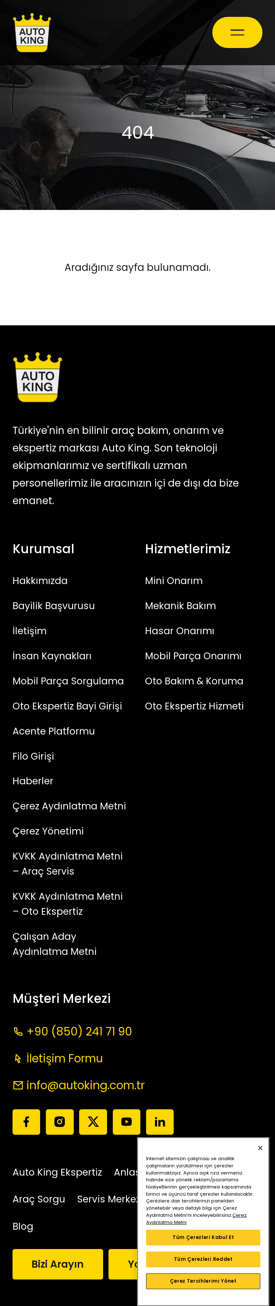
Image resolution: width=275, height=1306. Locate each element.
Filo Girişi (33, 756)
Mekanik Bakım (180, 605)
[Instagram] (59, 1122)
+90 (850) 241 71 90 (79, 1031)
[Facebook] (26, 1122)
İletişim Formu (64, 1058)
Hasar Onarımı (179, 630)
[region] (203, 1221)
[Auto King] (32, 33)
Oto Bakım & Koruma (194, 681)
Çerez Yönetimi (48, 831)
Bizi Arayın (58, 1264)
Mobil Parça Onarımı (193, 655)
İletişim (30, 630)
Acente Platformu (54, 731)
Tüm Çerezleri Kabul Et (203, 1237)
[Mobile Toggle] (237, 32)
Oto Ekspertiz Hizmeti (194, 706)
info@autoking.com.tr (85, 1085)
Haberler (33, 781)
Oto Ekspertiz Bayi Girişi (67, 706)
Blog (23, 1226)
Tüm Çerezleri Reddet (203, 1259)
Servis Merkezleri (116, 1199)
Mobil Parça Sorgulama (68, 681)
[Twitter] (93, 1122)
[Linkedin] (160, 1122)
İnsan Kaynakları (52, 655)
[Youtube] (126, 1122)
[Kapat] (260, 1148)
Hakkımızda (40, 580)
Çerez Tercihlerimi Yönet (203, 1281)
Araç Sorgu (39, 1199)
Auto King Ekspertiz (57, 1172)
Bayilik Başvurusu (54, 605)
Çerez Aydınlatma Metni (69, 806)
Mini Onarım (174, 580)
